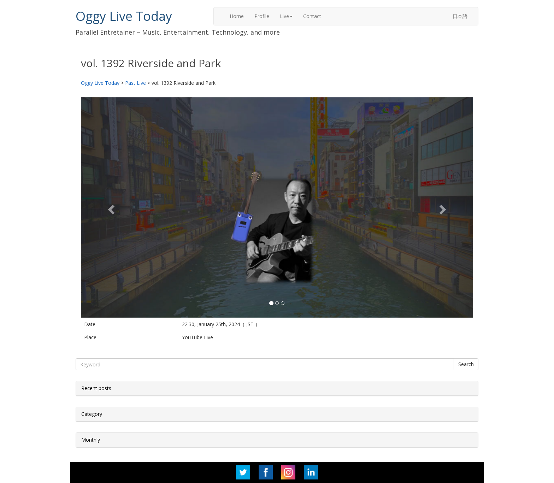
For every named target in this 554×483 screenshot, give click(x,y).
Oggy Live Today (124, 16)
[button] (110, 207)
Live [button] (286, 16)
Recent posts (96, 388)
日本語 (460, 16)
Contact (312, 16)
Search (466, 364)
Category (91, 414)
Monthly (90, 439)
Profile (261, 16)
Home (237, 16)
